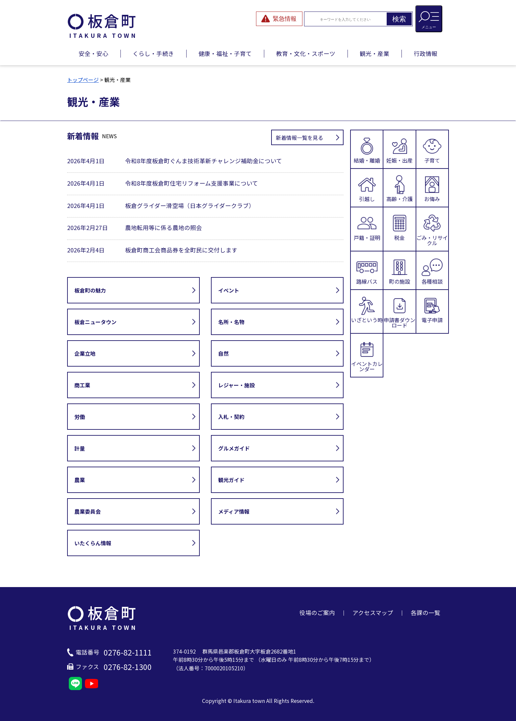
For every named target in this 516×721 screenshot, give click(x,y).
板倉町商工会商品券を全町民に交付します (181, 250)
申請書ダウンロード (399, 311)
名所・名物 (231, 322)
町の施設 (399, 270)
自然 (223, 353)
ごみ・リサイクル (432, 229)
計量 (79, 448)
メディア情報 (233, 511)
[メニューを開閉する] (428, 18)
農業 (79, 480)
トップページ (83, 80)
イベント (228, 290)
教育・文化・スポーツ (305, 53)
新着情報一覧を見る (299, 138)
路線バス (366, 270)
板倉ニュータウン (95, 322)
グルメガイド (234, 448)
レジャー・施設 (236, 385)
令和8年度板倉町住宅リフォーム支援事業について (191, 183)
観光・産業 (374, 53)
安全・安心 (93, 53)
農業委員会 (87, 511)
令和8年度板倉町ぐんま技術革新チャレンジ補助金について (203, 161)
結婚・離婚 (367, 149)
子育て (432, 149)
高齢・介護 (399, 187)
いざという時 (367, 309)
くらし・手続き (153, 53)
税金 (399, 227)
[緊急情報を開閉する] (279, 19)
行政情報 (425, 53)
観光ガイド (231, 480)
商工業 (82, 385)
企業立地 (84, 353)
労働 (79, 417)
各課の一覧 (425, 612)
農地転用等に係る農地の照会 (163, 227)
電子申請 (432, 309)
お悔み (432, 187)
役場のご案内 (317, 612)
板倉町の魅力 (90, 290)
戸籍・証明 (367, 227)
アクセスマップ (372, 612)
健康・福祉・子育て (225, 53)
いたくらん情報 (92, 543)
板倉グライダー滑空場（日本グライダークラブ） (190, 205)
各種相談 (432, 270)
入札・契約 (231, 417)
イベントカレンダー (367, 355)
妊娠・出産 (399, 149)
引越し (366, 187)
